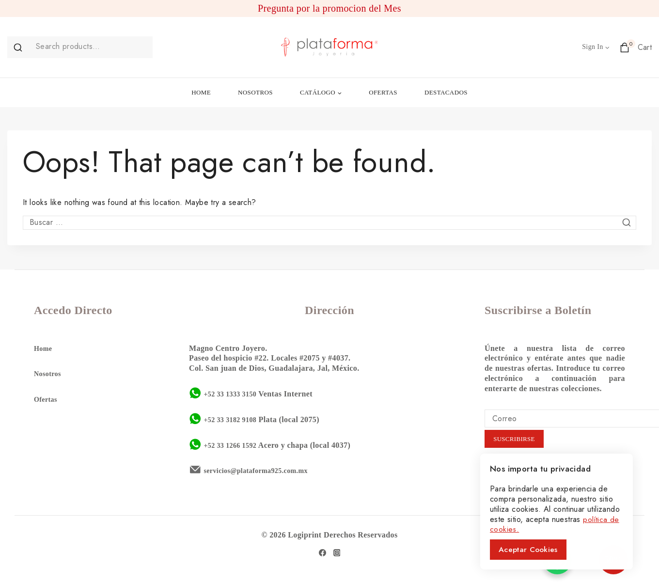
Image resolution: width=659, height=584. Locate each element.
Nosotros (49, 373)
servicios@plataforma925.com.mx (263, 470)
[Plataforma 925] (329, 47)
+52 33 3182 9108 (234, 418)
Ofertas (47, 399)
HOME (201, 92)
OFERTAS (383, 92)
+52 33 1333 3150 (234, 393)
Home (44, 347)
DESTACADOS (446, 92)
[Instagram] (337, 552)
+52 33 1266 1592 (234, 444)
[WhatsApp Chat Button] (557, 559)
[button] (607, 47)
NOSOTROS (255, 92)
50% (597, 559)
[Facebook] (322, 552)
